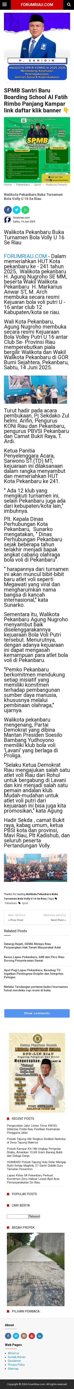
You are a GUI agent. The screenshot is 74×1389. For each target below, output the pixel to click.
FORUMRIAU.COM (25, 256)
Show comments (37, 1013)
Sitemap (13, 1368)
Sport (25, 903)
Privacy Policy (16, 1364)
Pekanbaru (11, 903)
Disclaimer (14, 1360)
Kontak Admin (16, 1357)
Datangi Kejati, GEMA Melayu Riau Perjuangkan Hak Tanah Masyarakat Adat (32, 945)
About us (13, 1353)
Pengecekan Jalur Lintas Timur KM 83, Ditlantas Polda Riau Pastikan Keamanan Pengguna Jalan (33, 1129)
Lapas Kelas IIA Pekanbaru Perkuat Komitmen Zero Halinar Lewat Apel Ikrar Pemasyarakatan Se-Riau (33, 1179)
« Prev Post (15, 920)
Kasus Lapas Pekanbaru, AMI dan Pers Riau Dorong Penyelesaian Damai (34, 958)
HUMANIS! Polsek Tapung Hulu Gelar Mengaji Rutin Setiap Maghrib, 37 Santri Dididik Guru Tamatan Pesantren (36, 1165)
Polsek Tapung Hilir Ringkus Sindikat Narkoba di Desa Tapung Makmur (36, 1140)
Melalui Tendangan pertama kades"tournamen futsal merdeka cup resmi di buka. (36, 988)
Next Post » (58, 920)
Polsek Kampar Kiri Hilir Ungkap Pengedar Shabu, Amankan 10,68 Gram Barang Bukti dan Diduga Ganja (34, 1152)
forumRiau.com (37, 4)
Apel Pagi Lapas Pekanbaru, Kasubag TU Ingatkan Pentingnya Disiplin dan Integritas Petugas (33, 973)
